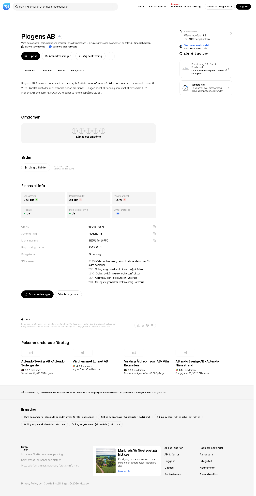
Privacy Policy (29, 483)
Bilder (61, 70)
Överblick (29, 70)
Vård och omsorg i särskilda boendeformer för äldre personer (53, 43)
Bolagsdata (77, 70)
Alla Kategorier (157, 6)
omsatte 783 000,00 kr (50, 92)
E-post (31, 56)
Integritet (206, 461)
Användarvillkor (209, 474)
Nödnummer (207, 467)
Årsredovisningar (58, 56)
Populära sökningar (211, 448)
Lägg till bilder (36, 167)
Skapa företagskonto (219, 6)
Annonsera (206, 454)
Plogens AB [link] (160, 392)
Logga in (243, 6)
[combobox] (67, 6)
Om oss (169, 467)
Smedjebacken (142, 43)
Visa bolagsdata (68, 294)
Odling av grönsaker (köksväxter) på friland (109, 43)
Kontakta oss (173, 474)
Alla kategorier (174, 448)
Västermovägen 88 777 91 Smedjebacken (197, 37)
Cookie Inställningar (56, 483)
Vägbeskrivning (90, 56)
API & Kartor (172, 454)
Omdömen (46, 70)
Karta (141, 6)
